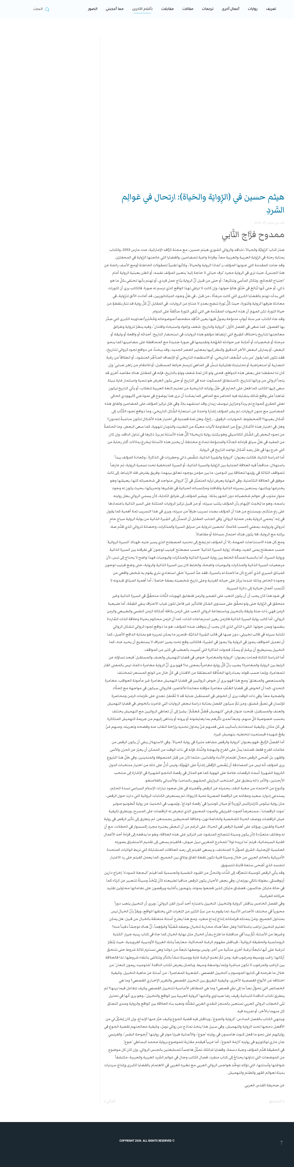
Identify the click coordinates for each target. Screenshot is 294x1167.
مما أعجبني (114, 9)
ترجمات (207, 9)
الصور (92, 9)
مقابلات (167, 9)
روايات (252, 9)
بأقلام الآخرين (142, 9)
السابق (277, 1102)
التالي (110, 1102)
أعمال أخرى (230, 9)
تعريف (271, 9)
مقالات (187, 9)
